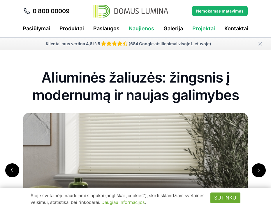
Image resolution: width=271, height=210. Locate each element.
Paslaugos (106, 28)
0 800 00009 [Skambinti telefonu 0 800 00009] (46, 11)
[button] (12, 170)
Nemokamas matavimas (220, 10)
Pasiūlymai (36, 28)
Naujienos (141, 28)
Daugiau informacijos (123, 202)
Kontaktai (236, 28)
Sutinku (225, 198)
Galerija (173, 28)
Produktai (71, 28)
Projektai (203, 28)
